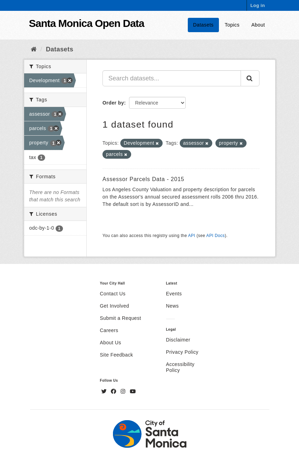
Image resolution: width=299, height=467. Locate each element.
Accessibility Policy (180, 367)
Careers (109, 330)
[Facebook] (114, 391)
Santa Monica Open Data (86, 23)
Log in (257, 5)
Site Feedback (116, 355)
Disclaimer (178, 340)
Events (174, 293)
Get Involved (114, 306)
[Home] (34, 49)
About (258, 25)
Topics (232, 25)
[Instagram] (123, 391)
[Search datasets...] (171, 78)
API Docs (215, 235)
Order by (113, 103)
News (172, 306)
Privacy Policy (182, 352)
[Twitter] (105, 391)
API (191, 235)
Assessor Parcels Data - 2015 (143, 179)
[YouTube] (132, 391)
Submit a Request (120, 318)
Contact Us (113, 293)
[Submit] (250, 78)
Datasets (203, 25)
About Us (110, 342)
